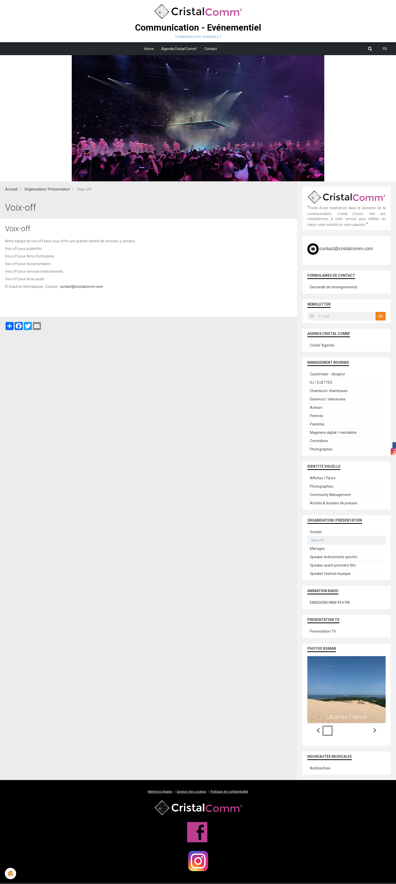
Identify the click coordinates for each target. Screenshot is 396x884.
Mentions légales (160, 792)
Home (149, 49)
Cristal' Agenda (322, 345)
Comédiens (319, 441)
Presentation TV (323, 632)
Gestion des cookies (191, 792)
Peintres (316, 416)
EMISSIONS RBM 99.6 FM (330, 603)
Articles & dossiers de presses (333, 503)
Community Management (330, 495)
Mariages (317, 549)
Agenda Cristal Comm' (179, 49)
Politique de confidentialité (229, 792)
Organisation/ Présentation (47, 189)
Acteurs (316, 408)
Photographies (321, 487)
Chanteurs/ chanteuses (329, 391)
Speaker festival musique (330, 574)
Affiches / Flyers (322, 478)
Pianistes (317, 424)
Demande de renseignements (333, 287)
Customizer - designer (327, 374)
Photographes (321, 449)
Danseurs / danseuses (327, 399)
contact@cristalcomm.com (81, 287)
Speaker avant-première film (333, 566)
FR (385, 49)
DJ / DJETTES (321, 383)
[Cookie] (10, 873)
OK (380, 316)
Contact (211, 49)
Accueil (11, 189)
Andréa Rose (320, 768)
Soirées (316, 532)
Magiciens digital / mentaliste (333, 433)
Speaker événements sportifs (333, 557)
